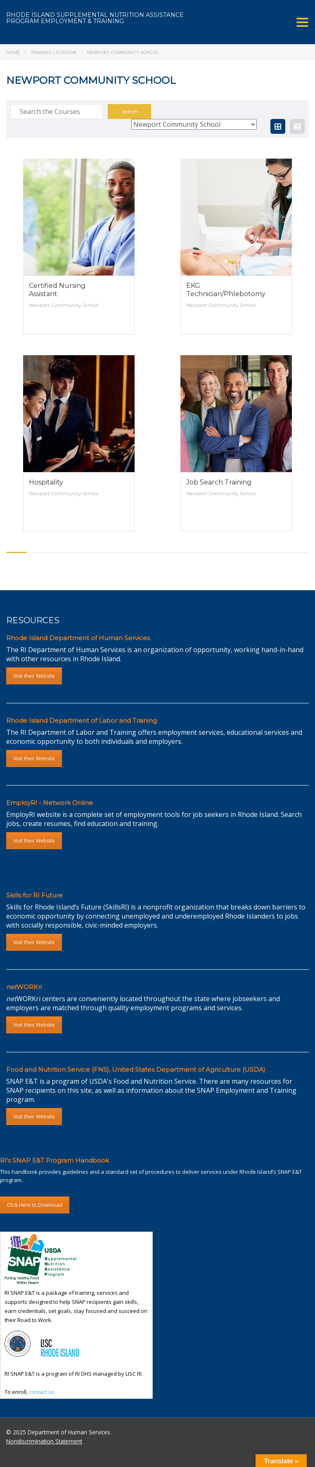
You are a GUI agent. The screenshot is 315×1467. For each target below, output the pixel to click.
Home (13, 52)
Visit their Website (34, 675)
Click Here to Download (34, 1204)
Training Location (53, 52)
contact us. (42, 1392)
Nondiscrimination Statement (44, 1441)
